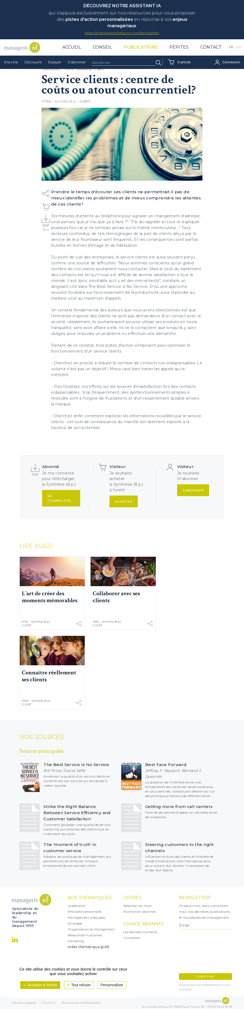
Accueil (71, 53)
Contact (211, 53)
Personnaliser (111, 985)
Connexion (132, 938)
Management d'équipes (86, 917)
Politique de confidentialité (81, 1003)
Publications (141, 53)
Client (85, 101)
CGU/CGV (48, 1003)
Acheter (124, 502)
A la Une (11, 68)
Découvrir (33, 68)
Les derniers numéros (140, 932)
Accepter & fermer (40, 985)
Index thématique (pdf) (88, 947)
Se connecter (59, 498)
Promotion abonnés (139, 912)
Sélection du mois (137, 906)
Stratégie (75, 923)
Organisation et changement (91, 929)
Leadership (76, 906)
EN (238, 54)
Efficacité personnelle (84, 912)
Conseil (102, 53)
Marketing (76, 941)
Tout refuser (79, 985)
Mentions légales (24, 1003)
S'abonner (77, 68)
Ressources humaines (85, 935)
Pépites (179, 53)
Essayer (54, 68)
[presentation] (202, 951)
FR (231, 54)
